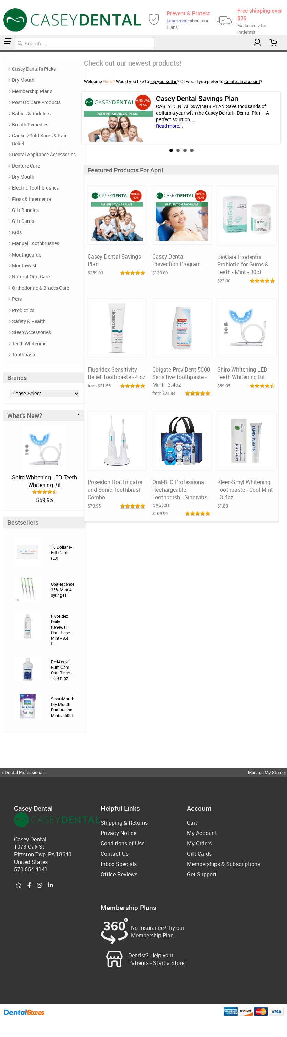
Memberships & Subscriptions (223, 864)
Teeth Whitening (29, 343)
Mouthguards (26, 254)
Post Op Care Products (36, 102)
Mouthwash (25, 265)
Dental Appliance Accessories (44, 154)
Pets (17, 299)
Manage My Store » (267, 772)
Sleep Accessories (31, 332)
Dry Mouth (23, 80)
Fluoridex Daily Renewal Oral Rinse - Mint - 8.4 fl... (61, 629)
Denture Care (26, 165)
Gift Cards (23, 221)
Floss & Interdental (32, 199)
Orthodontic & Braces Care (40, 288)
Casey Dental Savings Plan (197, 98)
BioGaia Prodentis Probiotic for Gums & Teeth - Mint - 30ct (242, 264)
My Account (202, 833)
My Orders (199, 843)
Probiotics (23, 310)
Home (1, 51)
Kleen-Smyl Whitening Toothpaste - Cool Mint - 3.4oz (245, 489)
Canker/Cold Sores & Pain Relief (40, 139)
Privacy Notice (118, 833)
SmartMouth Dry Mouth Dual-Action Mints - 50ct (62, 707)
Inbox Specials (119, 864)
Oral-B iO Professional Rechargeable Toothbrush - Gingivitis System (179, 493)
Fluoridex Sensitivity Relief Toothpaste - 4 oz (116, 373)
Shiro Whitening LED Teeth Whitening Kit (44, 481)
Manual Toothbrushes (35, 243)
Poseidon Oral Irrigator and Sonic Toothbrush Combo (115, 489)
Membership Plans (32, 91)
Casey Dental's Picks (34, 69)
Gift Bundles (25, 210)
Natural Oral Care (31, 276)
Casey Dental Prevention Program (176, 260)
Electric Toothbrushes (35, 187)
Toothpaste (24, 354)
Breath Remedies (30, 124)
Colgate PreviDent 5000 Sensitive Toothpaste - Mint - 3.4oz (181, 377)
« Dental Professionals (24, 772)
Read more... (169, 126)
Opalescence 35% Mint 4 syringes (62, 589)
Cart (192, 823)
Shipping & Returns (124, 823)
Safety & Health (29, 321)
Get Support (202, 874)
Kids (17, 232)
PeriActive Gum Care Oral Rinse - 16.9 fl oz (61, 670)
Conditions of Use (122, 843)
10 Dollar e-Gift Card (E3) (61, 552)
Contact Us (115, 853)
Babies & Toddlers (31, 113)
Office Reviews (119, 874)
